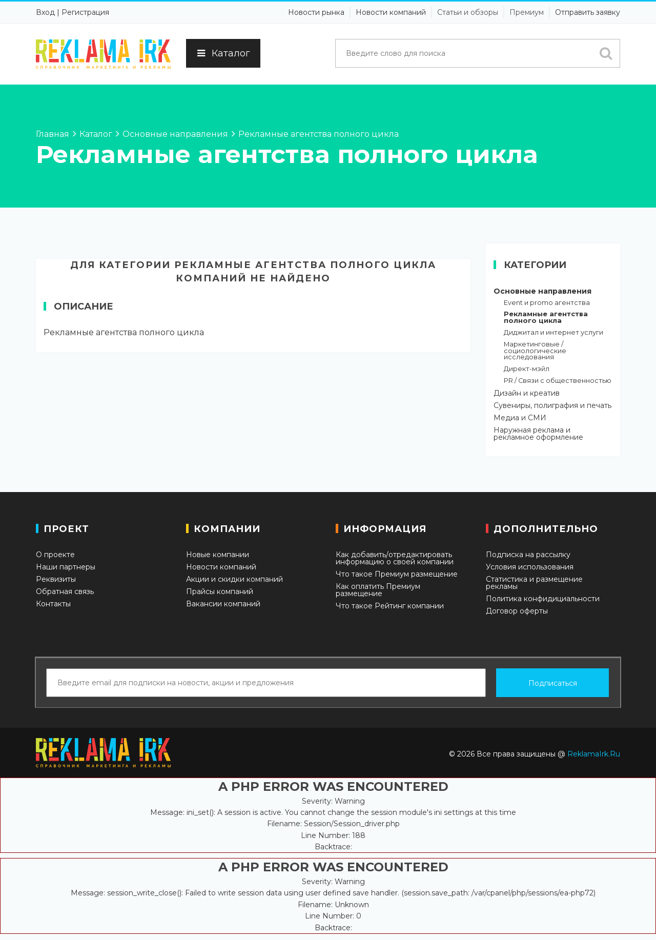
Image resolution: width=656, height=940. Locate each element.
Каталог (223, 53)
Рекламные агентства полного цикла (546, 317)
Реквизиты (56, 579)
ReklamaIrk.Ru (593, 754)
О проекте (55, 554)
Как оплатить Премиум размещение (378, 590)
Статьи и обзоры (467, 12)
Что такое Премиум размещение (397, 574)
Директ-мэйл (526, 369)
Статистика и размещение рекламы (534, 583)
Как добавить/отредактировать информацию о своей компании (395, 558)
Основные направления (542, 291)
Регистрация (85, 12)
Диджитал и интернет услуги (553, 333)
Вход (45, 12)
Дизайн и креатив (527, 393)
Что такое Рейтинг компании (390, 605)
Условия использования (529, 566)
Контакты (53, 603)
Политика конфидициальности (543, 598)
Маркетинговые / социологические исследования (535, 351)
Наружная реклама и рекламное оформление (538, 433)
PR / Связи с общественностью (557, 381)
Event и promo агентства (547, 303)
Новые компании (217, 554)
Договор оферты (517, 611)
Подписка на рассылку (528, 554)
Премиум (526, 12)
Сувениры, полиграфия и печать (552, 405)
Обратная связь (65, 591)
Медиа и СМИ (520, 417)
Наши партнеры (65, 566)
